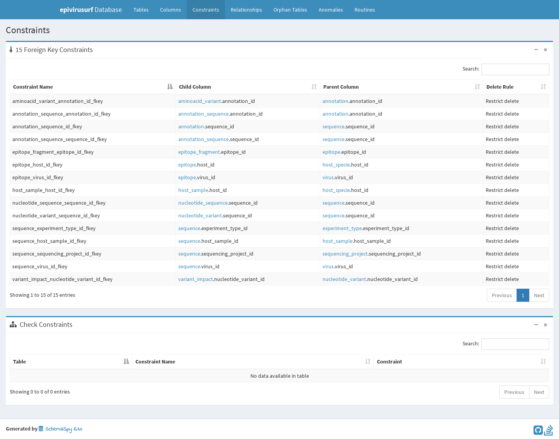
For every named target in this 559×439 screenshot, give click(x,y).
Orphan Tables (290, 9)
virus (328, 177)
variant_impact (195, 279)
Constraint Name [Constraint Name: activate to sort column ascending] (155, 361)
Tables (143, 9)
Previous (502, 295)
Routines (365, 9)
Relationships (246, 9)
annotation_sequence (203, 113)
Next (539, 295)
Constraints (206, 9)
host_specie (336, 164)
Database (91, 9)
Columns (170, 9)
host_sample (193, 190)
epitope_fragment (199, 151)
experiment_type (342, 228)
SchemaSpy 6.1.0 (60, 429)
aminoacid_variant (199, 101)
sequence (334, 126)
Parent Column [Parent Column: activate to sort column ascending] (341, 86)
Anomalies (331, 9)
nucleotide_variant (200, 215)
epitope (331, 151)
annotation (335, 101)
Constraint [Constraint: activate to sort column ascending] (389, 361)
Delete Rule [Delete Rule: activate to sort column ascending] (499, 86)
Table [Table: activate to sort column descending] (19, 361)
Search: (506, 69)
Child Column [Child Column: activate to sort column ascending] (195, 86)
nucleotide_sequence (203, 202)
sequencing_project (345, 253)
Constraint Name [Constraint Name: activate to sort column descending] (33, 86)
